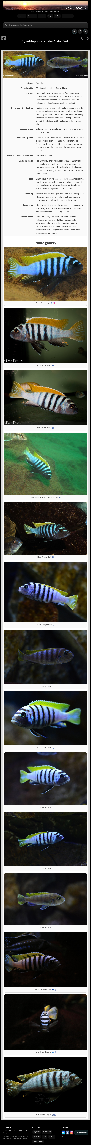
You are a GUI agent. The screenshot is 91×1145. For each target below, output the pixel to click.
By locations (32, 16)
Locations (42, 16)
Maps (50, 16)
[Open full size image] (45, 274)
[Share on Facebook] (85, 31)
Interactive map (68, 16)
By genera (22, 16)
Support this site (81, 1132)
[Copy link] (74, 31)
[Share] (80, 31)
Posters (57, 16)
